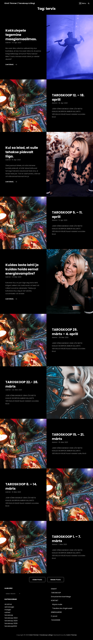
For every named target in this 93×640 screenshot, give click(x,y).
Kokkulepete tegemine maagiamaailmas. (21, 34)
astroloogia (9, 607)
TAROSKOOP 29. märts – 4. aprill (65, 331)
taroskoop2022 (11, 626)
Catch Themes (71, 635)
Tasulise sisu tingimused (62, 608)
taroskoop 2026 (11, 623)
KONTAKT (54, 600)
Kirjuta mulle (57, 604)
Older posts (37, 579)
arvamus (8, 604)
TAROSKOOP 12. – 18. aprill (69, 97)
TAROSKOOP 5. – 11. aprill (68, 214)
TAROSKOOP (56, 593)
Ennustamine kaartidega (61, 596)
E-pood (54, 616)
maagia (8, 609)
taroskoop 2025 (11, 620)
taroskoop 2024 (11, 618)
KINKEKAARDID (56, 612)
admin (8, 42)
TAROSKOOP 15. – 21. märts (69, 436)
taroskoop (9, 615)
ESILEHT (54, 589)
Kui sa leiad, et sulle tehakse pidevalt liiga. (22, 152)
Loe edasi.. (11, 64)
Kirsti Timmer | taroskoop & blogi (20, 3)
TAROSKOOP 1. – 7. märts (67, 538)
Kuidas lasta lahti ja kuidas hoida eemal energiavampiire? (22, 269)
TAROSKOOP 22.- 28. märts (22, 384)
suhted (7, 612)
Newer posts (55, 579)
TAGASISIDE (55, 620)
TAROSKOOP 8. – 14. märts (22, 486)
